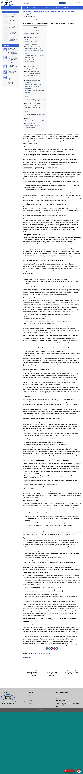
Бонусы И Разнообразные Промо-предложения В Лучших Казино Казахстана (33, 86)
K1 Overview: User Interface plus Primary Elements (12, 72)
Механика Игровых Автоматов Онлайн (35, 50)
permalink (48, 653)
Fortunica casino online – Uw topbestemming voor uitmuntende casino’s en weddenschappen (12, 80)
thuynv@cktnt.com (63, 697)
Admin (34, 16)
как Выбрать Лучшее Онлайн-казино (34, 69)
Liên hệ (66, 7)
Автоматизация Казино (31, 75)
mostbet (78, 178)
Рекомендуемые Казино (31, 44)
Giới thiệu (33, 7)
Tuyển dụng (59, 7)
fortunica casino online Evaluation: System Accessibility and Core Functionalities (12, 51)
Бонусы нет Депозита (30, 123)
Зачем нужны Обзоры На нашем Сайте (35, 120)
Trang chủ (26, 7)
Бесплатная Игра (29, 64)
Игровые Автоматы (30, 66)
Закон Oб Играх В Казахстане (32, 103)
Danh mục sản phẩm (43, 8)
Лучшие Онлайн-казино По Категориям (35, 78)
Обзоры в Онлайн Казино (31, 37)
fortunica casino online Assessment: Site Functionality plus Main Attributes (12, 59)
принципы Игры (29, 118)
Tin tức (52, 7)
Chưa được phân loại (36, 653)
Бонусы (27, 53)
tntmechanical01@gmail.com (65, 699)
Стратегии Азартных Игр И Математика (35, 30)
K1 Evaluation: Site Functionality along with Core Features (12, 67)
